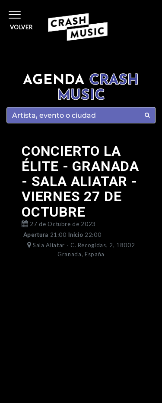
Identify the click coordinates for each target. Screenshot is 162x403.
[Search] (73, 115)
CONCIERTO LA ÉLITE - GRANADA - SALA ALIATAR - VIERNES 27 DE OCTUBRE (80, 181)
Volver (21, 27)
